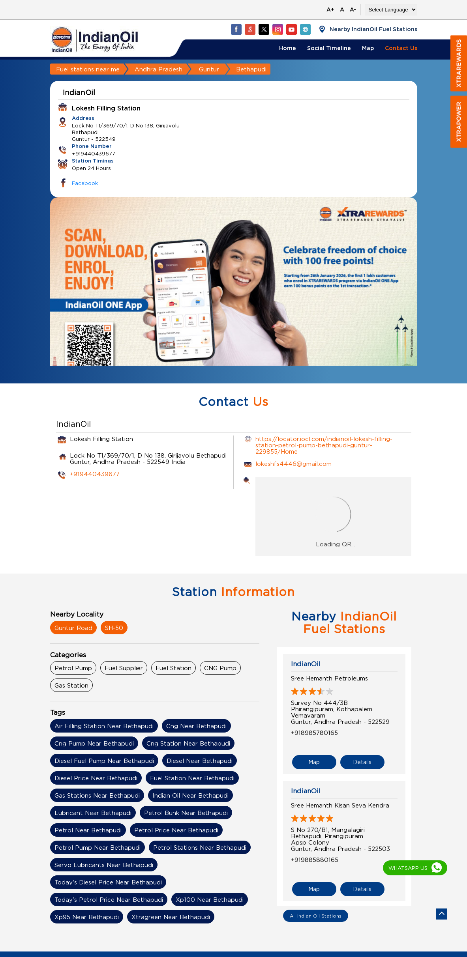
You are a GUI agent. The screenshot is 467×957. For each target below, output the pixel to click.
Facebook (85, 183)
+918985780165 (314, 732)
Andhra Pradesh (158, 69)
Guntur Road (73, 627)
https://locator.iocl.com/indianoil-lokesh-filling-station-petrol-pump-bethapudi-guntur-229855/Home (323, 445)
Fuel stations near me (88, 69)
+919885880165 (314, 859)
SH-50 (114, 627)
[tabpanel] (233, 296)
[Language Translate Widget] (391, 9)
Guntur (209, 69)
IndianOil (306, 663)
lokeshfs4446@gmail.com (293, 463)
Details (362, 762)
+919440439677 (95, 474)
